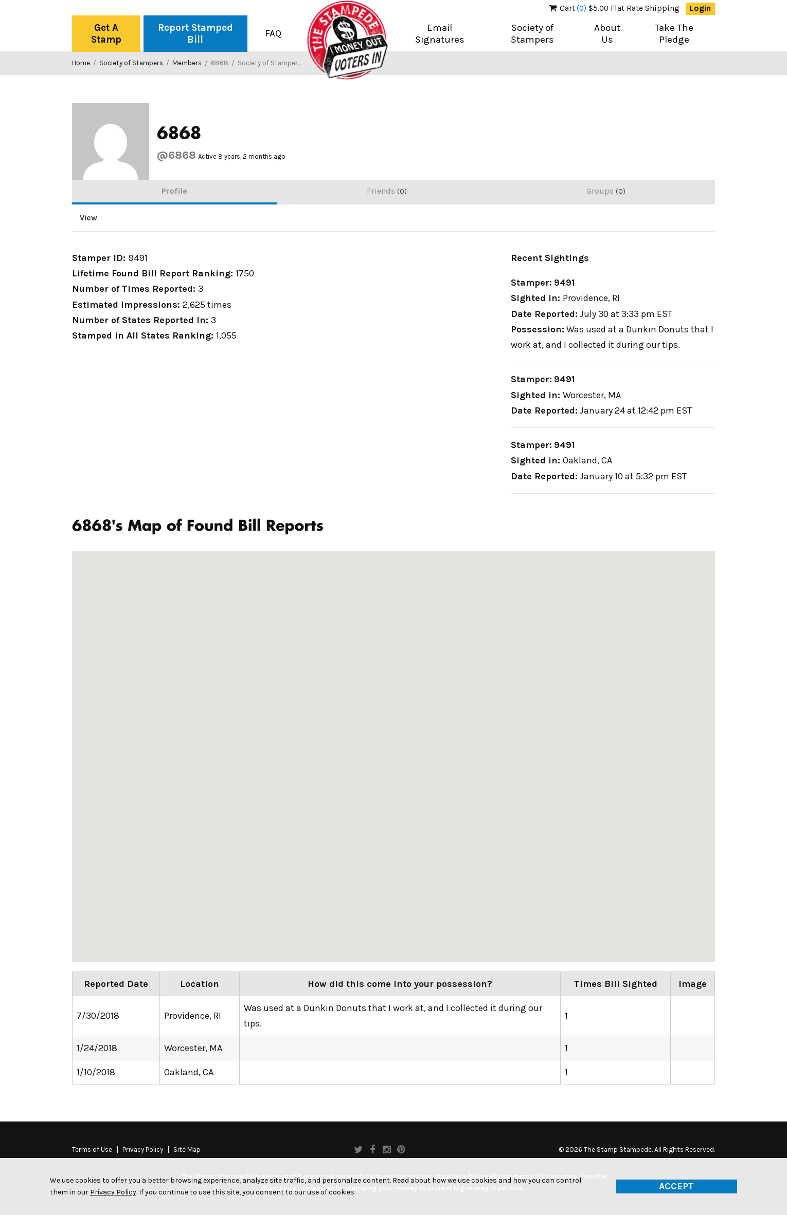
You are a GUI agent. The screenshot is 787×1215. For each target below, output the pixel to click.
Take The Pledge (674, 33)
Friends (387, 191)
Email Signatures (439, 33)
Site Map (187, 1149)
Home (81, 63)
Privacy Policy (142, 1149)
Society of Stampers (532, 33)
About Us (607, 33)
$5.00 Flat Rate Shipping (614, 8)
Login (700, 8)
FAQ (273, 33)
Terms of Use (92, 1149)
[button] (80, 749)
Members (187, 63)
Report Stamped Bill (195, 33)
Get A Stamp (106, 33)
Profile (174, 191)
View (88, 217)
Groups (605, 191)
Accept (676, 1186)
